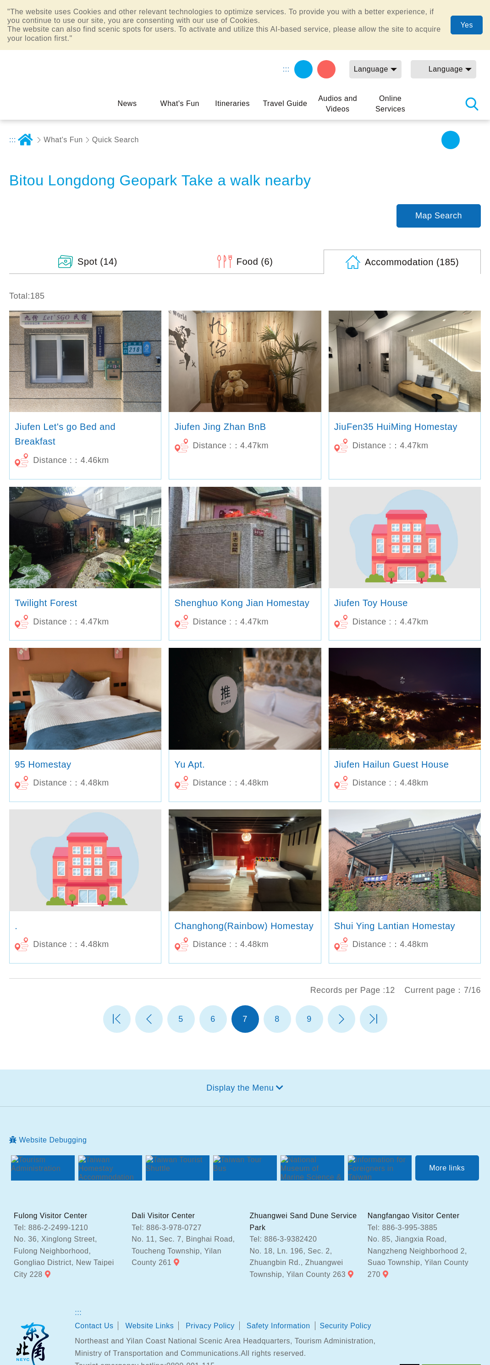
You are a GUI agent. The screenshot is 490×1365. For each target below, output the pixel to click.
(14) (97, 211)
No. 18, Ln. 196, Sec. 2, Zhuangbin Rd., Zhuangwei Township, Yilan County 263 (298, 1212)
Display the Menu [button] (240, 1037)
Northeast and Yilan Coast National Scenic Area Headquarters (32, 1296)
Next (341, 969)
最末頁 (373, 969)
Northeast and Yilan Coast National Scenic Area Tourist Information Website (55, 80)
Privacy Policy (210, 1276)
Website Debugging (53, 1090)
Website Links (149, 1276)
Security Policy (345, 1276)
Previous (149, 969)
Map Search (438, 165)
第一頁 (117, 969)
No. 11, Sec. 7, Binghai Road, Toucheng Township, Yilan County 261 (183, 1201)
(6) (255, 211)
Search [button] (471, 104)
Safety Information (278, 1276)
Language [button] (371, 69)
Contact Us (94, 1276)
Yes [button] (466, 25)
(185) (412, 212)
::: (286, 69)
